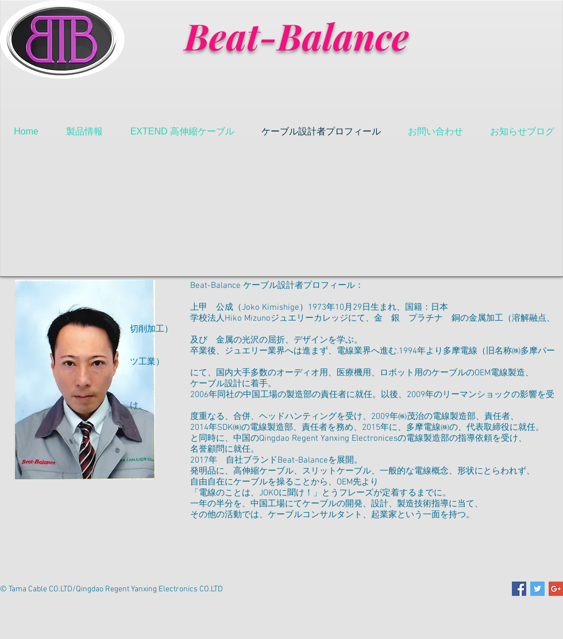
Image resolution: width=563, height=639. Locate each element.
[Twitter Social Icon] (537, 589)
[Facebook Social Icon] (519, 589)
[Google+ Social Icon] (556, 589)
